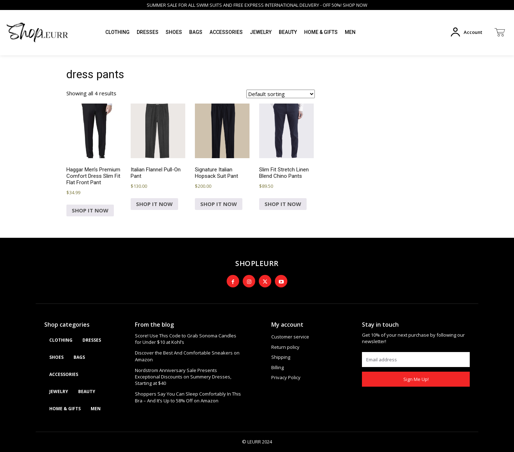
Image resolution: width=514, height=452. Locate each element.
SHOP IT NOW (90, 210)
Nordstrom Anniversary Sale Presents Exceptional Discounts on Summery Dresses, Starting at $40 (183, 376)
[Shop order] (280, 94)
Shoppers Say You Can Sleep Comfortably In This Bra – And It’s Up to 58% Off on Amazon (188, 397)
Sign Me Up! (416, 379)
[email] (416, 359)
